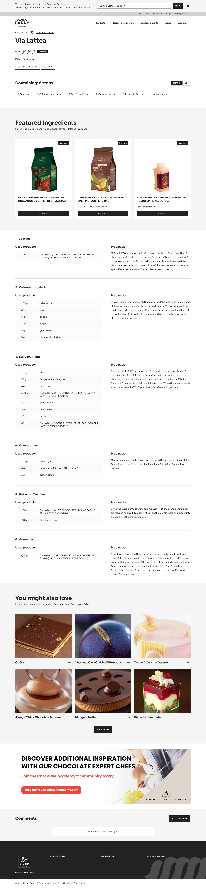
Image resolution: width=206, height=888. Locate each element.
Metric (176, 83)
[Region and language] (134, 6)
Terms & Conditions (39, 883)
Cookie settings (81, 883)
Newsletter (107, 856)
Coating (24, 94)
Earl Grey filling (79, 94)
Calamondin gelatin (50, 94)
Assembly (161, 94)
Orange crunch (106, 94)
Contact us (57, 856)
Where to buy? (157, 856)
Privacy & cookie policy (61, 883)
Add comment (179, 818)
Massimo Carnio (45, 32)
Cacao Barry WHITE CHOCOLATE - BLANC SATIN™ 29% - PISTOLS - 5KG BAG (67, 394)
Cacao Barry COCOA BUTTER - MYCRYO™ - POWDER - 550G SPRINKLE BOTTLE (69, 425)
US (186, 83)
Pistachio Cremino (135, 94)
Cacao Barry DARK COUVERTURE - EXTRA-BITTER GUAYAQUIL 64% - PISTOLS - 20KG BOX (67, 256)
